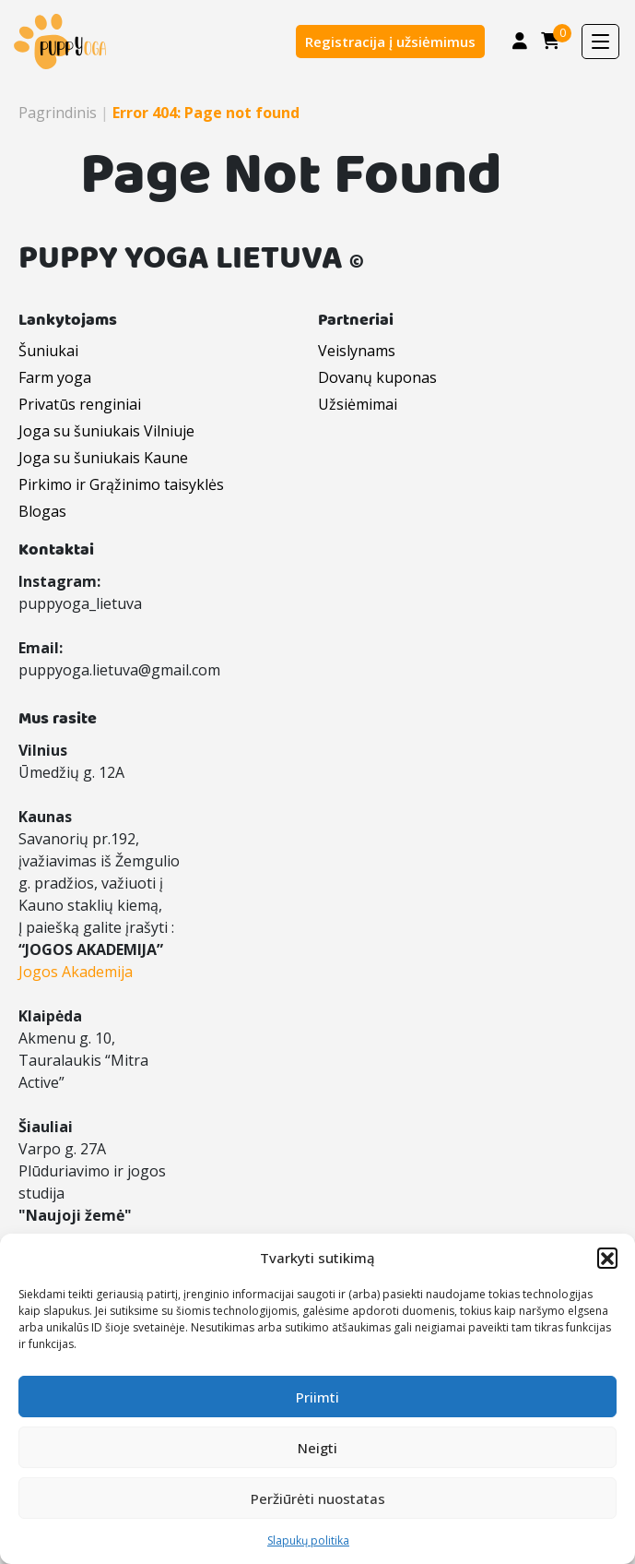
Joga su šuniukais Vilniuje (106, 431)
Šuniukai (48, 350)
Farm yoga (54, 377)
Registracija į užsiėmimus (390, 41)
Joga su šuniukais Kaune (103, 458)
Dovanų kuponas (377, 377)
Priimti (317, 1397)
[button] (607, 1257)
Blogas (42, 511)
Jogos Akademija (75, 971)
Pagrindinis (57, 112)
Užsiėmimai (357, 404)
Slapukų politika (308, 1540)
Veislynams (356, 350)
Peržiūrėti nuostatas (318, 1498)
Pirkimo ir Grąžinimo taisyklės (121, 484)
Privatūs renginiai (79, 404)
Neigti (317, 1448)
